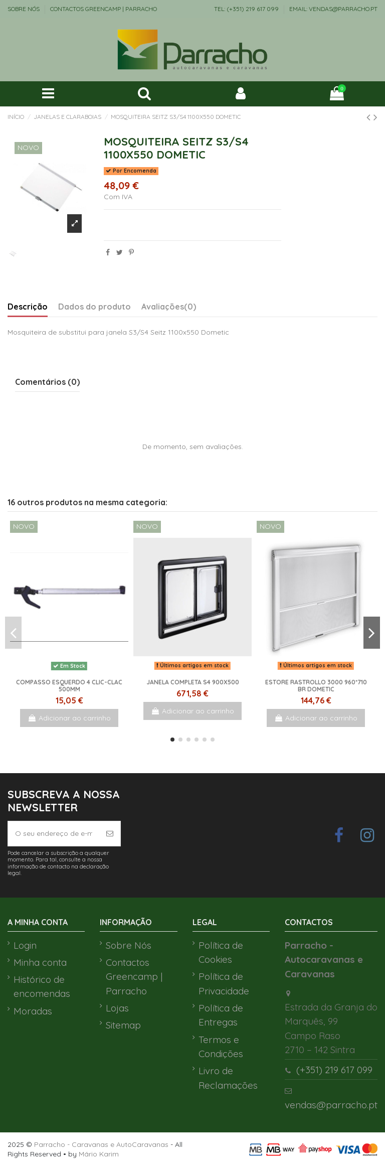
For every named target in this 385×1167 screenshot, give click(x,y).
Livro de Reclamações (228, 1078)
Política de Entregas (221, 1015)
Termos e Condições (221, 1047)
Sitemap (123, 1025)
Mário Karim (99, 1153)
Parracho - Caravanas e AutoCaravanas (101, 1144)
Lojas (117, 1008)
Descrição (28, 307)
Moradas (33, 1011)
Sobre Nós (24, 9)
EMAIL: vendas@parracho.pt (333, 9)
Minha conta (40, 962)
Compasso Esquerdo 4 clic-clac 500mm (69, 685)
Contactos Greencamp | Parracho (103, 9)
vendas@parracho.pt (331, 1105)
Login (25, 945)
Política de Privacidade (224, 983)
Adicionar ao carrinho (69, 717)
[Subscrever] (109, 833)
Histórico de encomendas (42, 986)
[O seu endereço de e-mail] (53, 833)
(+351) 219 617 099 (334, 1070)
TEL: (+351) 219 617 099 (247, 9)
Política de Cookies (221, 952)
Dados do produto (94, 307)
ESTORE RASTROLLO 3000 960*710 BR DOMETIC (316, 685)
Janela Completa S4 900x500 (192, 682)
